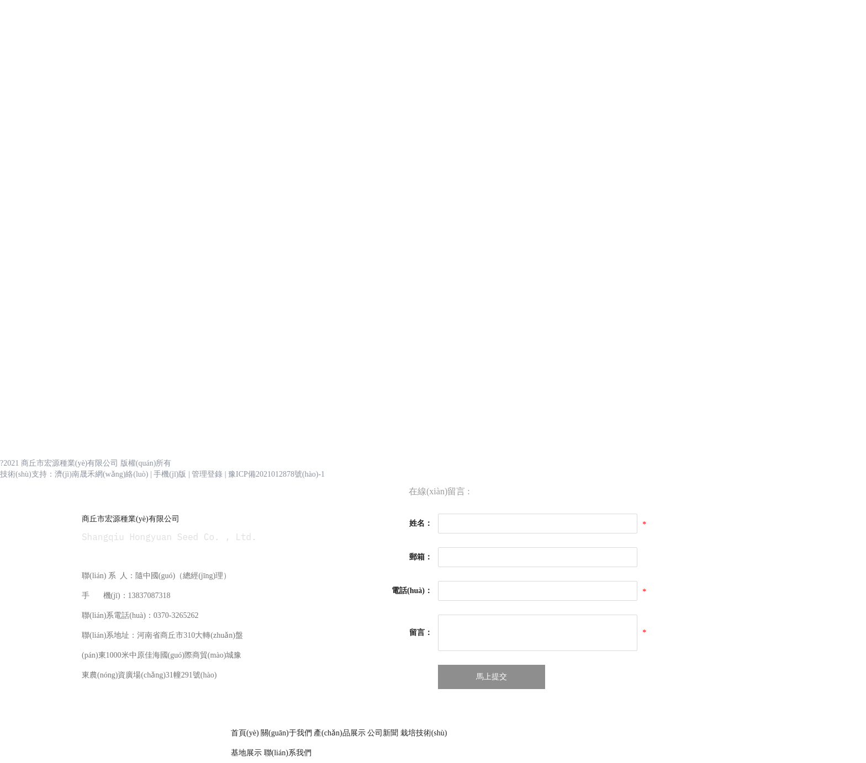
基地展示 (247, 753)
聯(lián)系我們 (287, 753)
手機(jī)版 (170, 474)
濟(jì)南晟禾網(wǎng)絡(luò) (102, 474)
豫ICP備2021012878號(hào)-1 (276, 474)
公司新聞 (382, 733)
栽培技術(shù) (423, 733)
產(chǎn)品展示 (340, 733)
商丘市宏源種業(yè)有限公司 (130, 519)
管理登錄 (207, 474)
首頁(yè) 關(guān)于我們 (272, 733)
